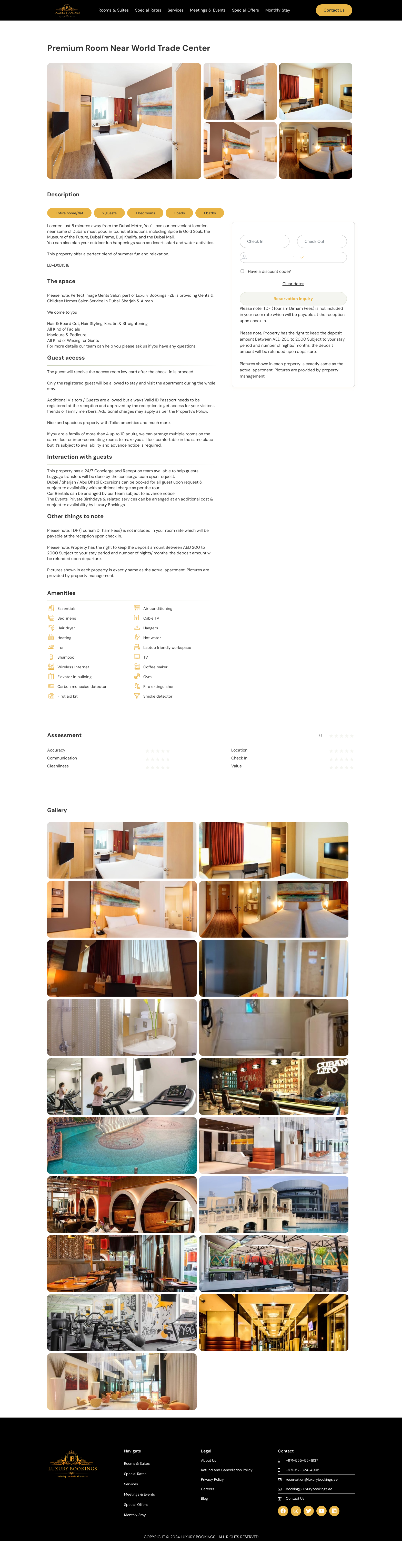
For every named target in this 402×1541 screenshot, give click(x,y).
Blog (204, 1498)
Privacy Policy (212, 1479)
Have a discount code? (265, 271)
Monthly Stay (277, 10)
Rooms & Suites (113, 10)
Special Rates (148, 10)
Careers (207, 1489)
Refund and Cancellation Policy (227, 1470)
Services (176, 10)
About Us (208, 1460)
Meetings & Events (208, 10)
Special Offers (245, 10)
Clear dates (293, 283)
